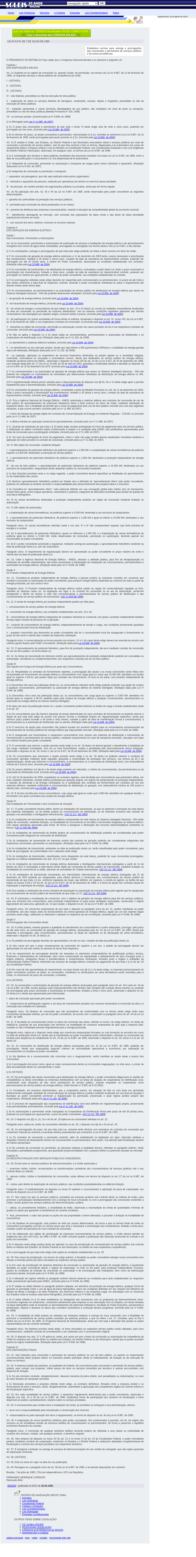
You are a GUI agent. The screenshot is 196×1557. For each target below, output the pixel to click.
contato (43, 1537)
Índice (116, 13)
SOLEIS (11, 1485)
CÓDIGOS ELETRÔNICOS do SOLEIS (42, 1530)
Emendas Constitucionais (35, 1514)
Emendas (75, 13)
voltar (34, 1537)
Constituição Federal (33, 1503)
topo (27, 1537)
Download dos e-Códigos (35, 1532)
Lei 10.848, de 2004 (38, 264)
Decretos (44, 13)
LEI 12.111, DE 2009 (76, 814)
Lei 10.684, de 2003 (58, 129)
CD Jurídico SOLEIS (33, 1524)
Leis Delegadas (30, 1511)
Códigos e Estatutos (32, 1506)
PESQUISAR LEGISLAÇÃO (36, 1527)
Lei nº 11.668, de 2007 (41, 121)
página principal (14, 1537)
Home (11, 13)
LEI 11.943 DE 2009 (72, 596)
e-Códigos (59, 13)
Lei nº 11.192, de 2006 (55, 1098)
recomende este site (60, 1537)
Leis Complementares (96, 13)
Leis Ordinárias (27, 13)
